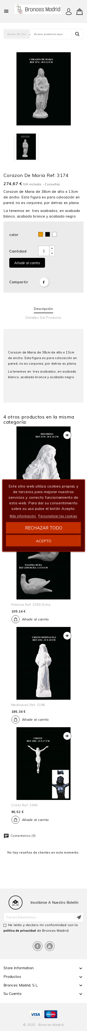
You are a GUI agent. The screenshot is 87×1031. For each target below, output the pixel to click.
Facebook (37, 946)
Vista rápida (67, 435)
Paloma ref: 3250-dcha (31, 604)
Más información (23, 516)
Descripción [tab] (43, 309)
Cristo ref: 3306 (24, 805)
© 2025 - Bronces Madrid (43, 1025)
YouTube (49, 946)
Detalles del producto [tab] (43, 317)
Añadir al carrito (27, 262)
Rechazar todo (43, 528)
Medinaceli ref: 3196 (28, 705)
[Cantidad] (43, 251)
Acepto (43, 541)
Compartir (44, 282)
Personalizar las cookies (57, 516)
